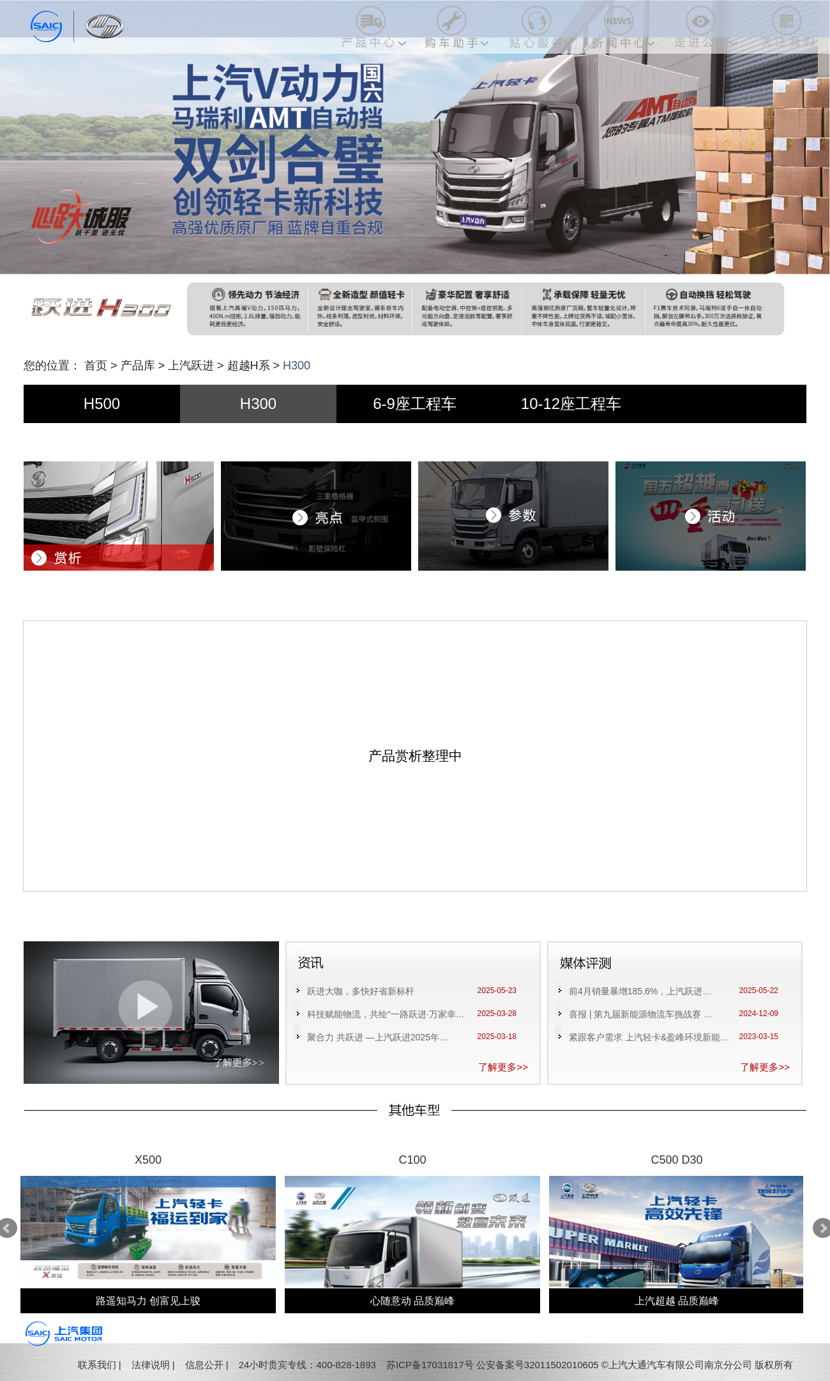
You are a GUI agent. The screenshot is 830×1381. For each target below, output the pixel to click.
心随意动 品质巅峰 (412, 1300)
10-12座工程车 (571, 403)
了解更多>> (503, 1066)
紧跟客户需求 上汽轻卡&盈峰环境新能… (649, 1037)
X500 (148, 1159)
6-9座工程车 (414, 403)
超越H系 (248, 365)
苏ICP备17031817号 (430, 1364)
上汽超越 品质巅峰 (677, 1300)
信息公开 (204, 1364)
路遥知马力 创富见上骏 (148, 1300)
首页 (95, 365)
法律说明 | (153, 1364)
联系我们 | (99, 1364)
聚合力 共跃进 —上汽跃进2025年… (377, 1037)
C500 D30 (676, 1159)
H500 (102, 403)
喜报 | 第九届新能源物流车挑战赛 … (641, 1014)
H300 (258, 403)
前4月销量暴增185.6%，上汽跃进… (640, 991)
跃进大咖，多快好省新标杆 (360, 991)
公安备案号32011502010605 (537, 1364)
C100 (412, 1159)
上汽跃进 (191, 365)
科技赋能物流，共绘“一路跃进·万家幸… (386, 1014)
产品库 (138, 365)
